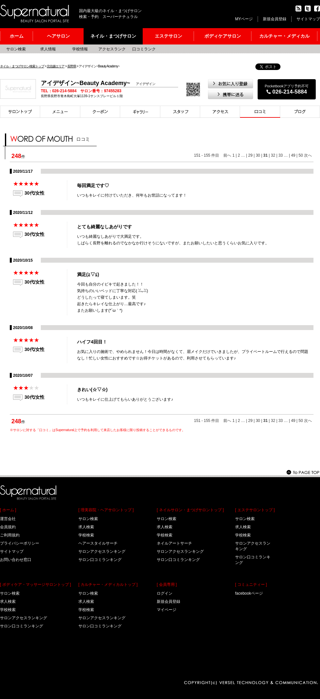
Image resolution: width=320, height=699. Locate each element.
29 (250, 155)
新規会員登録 (274, 19)
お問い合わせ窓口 (15, 559)
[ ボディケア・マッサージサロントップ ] (35, 584)
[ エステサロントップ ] (255, 510)
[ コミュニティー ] (251, 584)
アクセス (220, 112)
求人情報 (48, 49)
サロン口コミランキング (21, 626)
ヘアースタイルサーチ (98, 543)
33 (281, 155)
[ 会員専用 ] (167, 584)
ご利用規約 (10, 535)
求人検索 (8, 601)
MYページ (244, 19)
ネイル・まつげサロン (113, 36)
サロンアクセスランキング (23, 618)
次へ (308, 155)
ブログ (300, 112)
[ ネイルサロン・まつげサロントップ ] (190, 510)
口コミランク (144, 49)
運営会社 (8, 518)
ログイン (164, 593)
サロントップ (20, 112)
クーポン (100, 112)
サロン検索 (16, 49)
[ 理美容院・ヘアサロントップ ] (106, 510)
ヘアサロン (58, 36)
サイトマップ (308, 19)
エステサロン (168, 36)
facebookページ (249, 593)
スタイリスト (180, 112)
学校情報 (80, 49)
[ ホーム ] (8, 510)
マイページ (166, 609)
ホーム (17, 36)
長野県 (71, 66)
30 (258, 155)
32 (273, 155)
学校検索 (8, 609)
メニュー (60, 112)
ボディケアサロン (222, 36)
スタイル (140, 112)
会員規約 (8, 527)
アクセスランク (112, 49)
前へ (227, 155)
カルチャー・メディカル (284, 36)
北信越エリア (55, 66)
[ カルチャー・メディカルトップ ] (107, 584)
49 (293, 155)
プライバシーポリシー (19, 543)
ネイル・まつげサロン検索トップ (22, 66)
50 (300, 155)
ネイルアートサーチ (174, 543)
